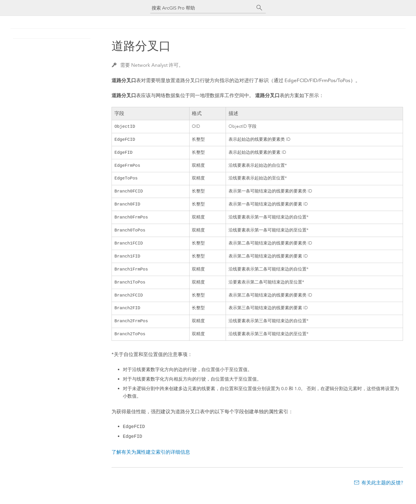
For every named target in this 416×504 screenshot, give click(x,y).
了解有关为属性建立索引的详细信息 (151, 462)
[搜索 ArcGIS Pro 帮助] (202, 8)
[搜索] (259, 8)
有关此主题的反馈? (382, 492)
